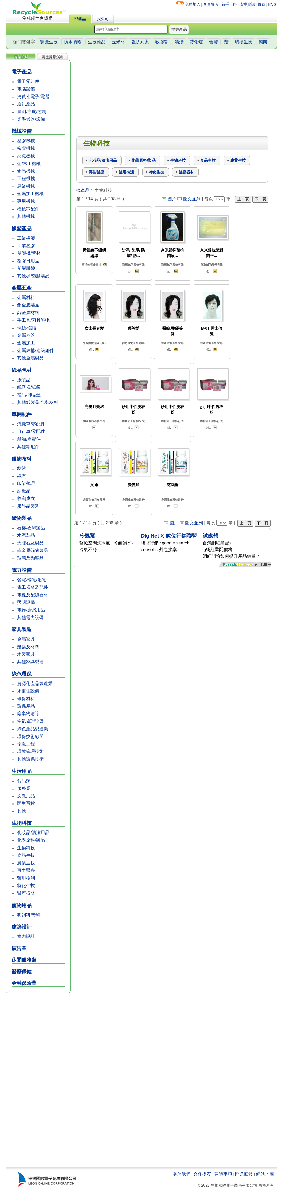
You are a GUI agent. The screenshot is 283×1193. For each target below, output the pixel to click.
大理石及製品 (30, 543)
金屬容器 (26, 335)
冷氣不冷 (88, 549)
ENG (272, 4)
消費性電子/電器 (33, 96)
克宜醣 (172, 485)
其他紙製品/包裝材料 (37, 402)
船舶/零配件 (28, 439)
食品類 (23, 780)
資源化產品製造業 (35, 683)
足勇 (94, 485)
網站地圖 (265, 1174)
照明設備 (26, 602)
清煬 (179, 41)
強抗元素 (140, 41)
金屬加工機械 (30, 193)
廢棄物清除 (28, 713)
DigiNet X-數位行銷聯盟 (169, 536)
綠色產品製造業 (32, 728)
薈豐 (213, 41)
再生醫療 (26, 870)
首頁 (261, 4)
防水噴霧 (73, 41)
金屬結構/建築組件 (35, 350)
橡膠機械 (26, 148)
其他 (21, 811)
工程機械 (26, 178)
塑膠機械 (26, 140)
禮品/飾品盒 (28, 394)
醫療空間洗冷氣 (94, 543)
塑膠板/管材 (28, 253)
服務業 (23, 788)
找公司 (103, 19)
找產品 (80, 19)
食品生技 (26, 855)
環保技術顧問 (30, 736)
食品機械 (26, 171)
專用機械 (26, 201)
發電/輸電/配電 (31, 579)
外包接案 (168, 549)
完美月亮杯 (94, 406)
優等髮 (133, 328)
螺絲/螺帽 (26, 328)
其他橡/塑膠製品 (33, 276)
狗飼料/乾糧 (28, 914)
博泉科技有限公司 (94, 421)
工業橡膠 (26, 238)
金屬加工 (26, 342)
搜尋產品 (179, 29)
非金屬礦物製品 (32, 550)
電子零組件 (28, 81)
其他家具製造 (30, 661)
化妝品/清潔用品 (33, 832)
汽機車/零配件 (31, 424)
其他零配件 (28, 446)
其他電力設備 (30, 617)
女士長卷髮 (94, 328)
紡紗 (21, 468)
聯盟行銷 (150, 543)
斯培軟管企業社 (91, 264)
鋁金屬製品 (28, 305)
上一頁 (243, 199)
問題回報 (244, 1174)
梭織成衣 (26, 498)
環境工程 (26, 744)
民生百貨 (26, 803)
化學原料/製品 (31, 840)
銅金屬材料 (28, 312)
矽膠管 (161, 41)
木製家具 (26, 654)
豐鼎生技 (49, 41)
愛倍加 (133, 485)
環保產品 (26, 706)
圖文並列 (192, 199)
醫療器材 (26, 893)
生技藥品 (97, 41)
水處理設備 (28, 691)
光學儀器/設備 (31, 119)
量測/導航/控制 (31, 111)
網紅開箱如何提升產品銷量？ (231, 556)
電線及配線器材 (32, 594)
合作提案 (202, 1174)
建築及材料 (28, 646)
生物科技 (26, 847)
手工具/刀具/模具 (34, 320)
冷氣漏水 (122, 543)
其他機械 (26, 216)
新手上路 (229, 4)
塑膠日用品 (28, 260)
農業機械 (26, 186)
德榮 (263, 41)
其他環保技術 (30, 759)
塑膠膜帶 (26, 268)
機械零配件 (28, 209)
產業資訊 (247, 4)
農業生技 (26, 863)
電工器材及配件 (32, 587)
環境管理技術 (30, 751)
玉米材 (118, 41)
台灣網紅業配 (216, 543)
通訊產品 (26, 104)
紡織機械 (26, 156)
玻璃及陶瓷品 (30, 558)
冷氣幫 (87, 536)
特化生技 (26, 885)
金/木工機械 (28, 163)
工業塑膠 (26, 245)
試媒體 (210, 536)
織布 (21, 476)
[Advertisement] (38, 1080)
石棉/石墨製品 (31, 527)
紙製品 (23, 379)
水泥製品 (26, 535)
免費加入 (192, 4)
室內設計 (26, 936)
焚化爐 (196, 41)
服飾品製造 (28, 506)
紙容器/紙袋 (28, 387)
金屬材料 (26, 297)
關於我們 (181, 1174)
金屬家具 (26, 639)
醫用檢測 (26, 877)
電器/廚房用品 (31, 609)
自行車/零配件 (31, 431)
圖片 (171, 199)
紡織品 (23, 491)
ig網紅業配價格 (217, 549)
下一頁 (260, 199)
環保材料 (26, 698)
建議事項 (223, 1174)
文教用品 (26, 795)
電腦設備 (26, 88)
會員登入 (211, 4)
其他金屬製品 (30, 358)
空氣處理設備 (30, 721)
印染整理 (26, 483)
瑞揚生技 (243, 41)
